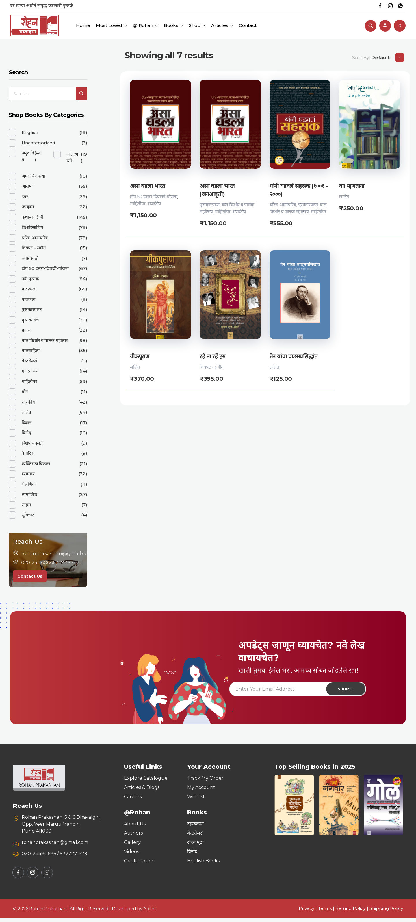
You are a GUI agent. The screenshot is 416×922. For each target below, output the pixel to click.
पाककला (29, 289)
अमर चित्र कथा (33, 176)
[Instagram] (388, 5)
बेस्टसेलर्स (29, 361)
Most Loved (111, 25)
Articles (222, 25)
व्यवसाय (28, 473)
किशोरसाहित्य (32, 227)
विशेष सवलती (33, 443)
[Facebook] (376, 5)
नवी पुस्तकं (30, 278)
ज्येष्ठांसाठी (30, 258)
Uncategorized (38, 143)
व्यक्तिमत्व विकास (36, 463)
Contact (248, 25)
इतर (25, 196)
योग (25, 391)
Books (173, 25)
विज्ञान (26, 422)
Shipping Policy (386, 912)
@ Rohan (145, 25)
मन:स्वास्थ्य (30, 371)
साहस (26, 504)
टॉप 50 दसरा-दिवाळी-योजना (153, 196)
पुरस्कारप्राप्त (209, 204)
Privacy (306, 912)
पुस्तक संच (30, 320)
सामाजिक (29, 494)
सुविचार (28, 515)
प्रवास (26, 330)
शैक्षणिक (29, 484)
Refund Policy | (352, 912)
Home (83, 25)
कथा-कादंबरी (32, 217)
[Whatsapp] (399, 5)
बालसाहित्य (31, 350)
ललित (344, 196)
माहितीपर (138, 203)
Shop (197, 25)
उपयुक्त (28, 206)
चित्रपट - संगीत (211, 367)
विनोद (26, 432)
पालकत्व (28, 299)
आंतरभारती (72, 157)
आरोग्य (27, 186)
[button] (281, 809)
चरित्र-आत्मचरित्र (283, 204)
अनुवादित (28, 156)
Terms (325, 912)
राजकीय (154, 203)
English (30, 132)
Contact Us (29, 576)
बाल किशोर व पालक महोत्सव (45, 340)
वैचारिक (28, 453)
